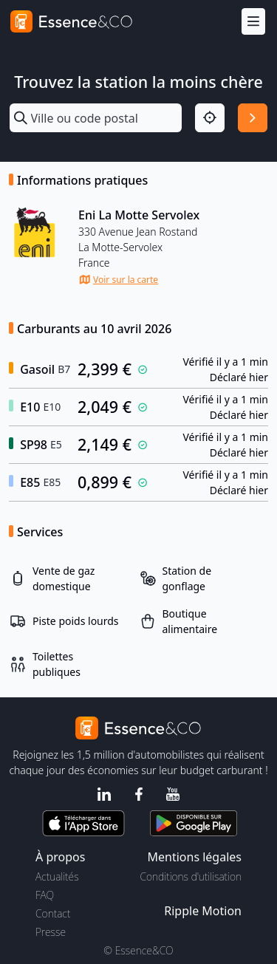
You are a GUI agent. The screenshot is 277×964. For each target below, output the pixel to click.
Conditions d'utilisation (191, 876)
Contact (52, 913)
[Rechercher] (252, 118)
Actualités (57, 876)
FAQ (44, 895)
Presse (50, 932)
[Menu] (253, 21)
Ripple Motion (203, 911)
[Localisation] (210, 118)
